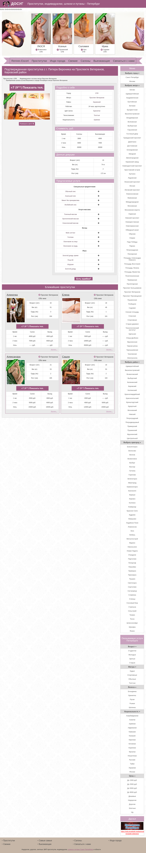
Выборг (132, 463)
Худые (132, 671)
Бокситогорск (132, 447)
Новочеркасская (132, 226)
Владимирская (132, 118)
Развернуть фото (27, 124)
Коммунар (132, 507)
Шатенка (132, 707)
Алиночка (12, 294)
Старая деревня (132, 324)
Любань (132, 535)
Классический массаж (70, 223)
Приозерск (132, 575)
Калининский (132, 382)
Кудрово (132, 515)
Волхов (132, 455)
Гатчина (132, 471)
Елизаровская (132, 150)
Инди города (57, 60)
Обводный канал (132, 230)
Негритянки (132, 756)
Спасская (132, 316)
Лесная (132, 186)
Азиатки (132, 720)
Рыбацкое (132, 304)
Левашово (132, 519)
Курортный (132, 406)
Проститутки (39, 60)
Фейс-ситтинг (70, 233)
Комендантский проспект (132, 166)
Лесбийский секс (70, 205)
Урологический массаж (70, 219)
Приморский (132, 426)
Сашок (66, 354)
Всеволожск (132, 459)
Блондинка (132, 691)
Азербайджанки (132, 716)
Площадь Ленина (132, 268)
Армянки (97, 120)
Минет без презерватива (70, 200)
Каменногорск (132, 487)
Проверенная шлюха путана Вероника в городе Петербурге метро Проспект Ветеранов (36, 80)
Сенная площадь (132, 312)
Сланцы (132, 599)
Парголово (132, 559)
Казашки (132, 736)
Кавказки (132, 732)
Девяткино (132, 142)
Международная (132, 202)
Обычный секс (70, 191)
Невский (132, 414)
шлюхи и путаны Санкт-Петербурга (80, 849)
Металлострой (132, 539)
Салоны (85, 60)
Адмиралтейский (132, 366)
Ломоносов (132, 527)
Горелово (132, 475)
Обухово (132, 234)
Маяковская (132, 198)
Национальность (132, 711)
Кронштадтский (132, 402)
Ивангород (132, 483)
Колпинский (132, 390)
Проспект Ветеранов (96, 98)
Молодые (132, 655)
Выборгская (132, 126)
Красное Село (132, 511)
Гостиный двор (132, 134)
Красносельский (132, 398)
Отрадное (132, 555)
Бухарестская (132, 110)
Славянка (132, 595)
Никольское (132, 547)
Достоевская (132, 146)
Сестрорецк (132, 591)
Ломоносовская (132, 194)
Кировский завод (132, 162)
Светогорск (132, 583)
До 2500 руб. (132, 784)
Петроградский (132, 418)
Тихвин (132, 615)
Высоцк (132, 467)
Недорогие (132, 800)
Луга (132, 531)
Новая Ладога (132, 551)
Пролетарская (132, 284)
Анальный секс (70, 196)
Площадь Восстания (132, 264)
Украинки (132, 768)
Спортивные (132, 675)
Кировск (132, 499)
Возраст (132, 646)
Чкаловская (132, 354)
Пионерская (132, 254)
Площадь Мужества (132, 272)
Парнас (132, 246)
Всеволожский (132, 374)
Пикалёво (132, 567)
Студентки (132, 651)
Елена (65, 294)
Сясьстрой (132, 611)
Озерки (132, 238)
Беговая (132, 106)
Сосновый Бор (132, 603)
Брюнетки (96, 111)
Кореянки (132, 748)
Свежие (73, 60)
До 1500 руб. (132, 780)
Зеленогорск (132, 479)
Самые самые (45, 840)
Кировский (97, 102)
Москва (132, 81)
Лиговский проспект (132, 190)
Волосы (132, 687)
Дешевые (132, 796)
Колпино (132, 503)
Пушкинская (132, 300)
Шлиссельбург (132, 623)
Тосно (132, 619)
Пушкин (132, 579)
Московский (132, 410)
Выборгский (132, 378)
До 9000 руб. (132, 792)
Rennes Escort (20, 60)
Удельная (132, 334)
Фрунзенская (132, 342)
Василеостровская (132, 114)
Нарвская (132, 214)
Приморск (132, 571)
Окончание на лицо (70, 242)
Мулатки (132, 752)
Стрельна (132, 607)
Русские (132, 760)
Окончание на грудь (70, 246)
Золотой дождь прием (70, 255)
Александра (14, 354)
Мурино (132, 543)
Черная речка (132, 346)
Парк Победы (132, 242)
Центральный (132, 438)
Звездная (132, 154)
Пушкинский (132, 430)
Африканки (132, 728)
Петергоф (132, 563)
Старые (132, 663)
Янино (132, 631)
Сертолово (132, 587)
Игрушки (70, 264)
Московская (132, 206)
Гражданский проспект (132, 138)
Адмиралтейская (132, 94)
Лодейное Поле (132, 523)
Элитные (132, 808)
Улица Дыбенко (132, 338)
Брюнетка (132, 695)
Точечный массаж (70, 214)
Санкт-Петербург (132, 77)
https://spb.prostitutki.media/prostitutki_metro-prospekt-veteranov (132, 833)
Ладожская (132, 178)
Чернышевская (132, 350)
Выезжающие (101, 60)
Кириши (132, 495)
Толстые (97, 115)
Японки (132, 772)
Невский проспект (132, 218)
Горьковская (132, 130)
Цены (132, 776)
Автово (132, 90)
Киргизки (132, 740)
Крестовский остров (132, 170)
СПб (96, 93)
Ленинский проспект (132, 182)
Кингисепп (132, 491)
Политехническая (132, 276)
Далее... (54, 347)
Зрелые (132, 659)
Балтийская (132, 102)
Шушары (132, 627)
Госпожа (70, 237)
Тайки (132, 764)
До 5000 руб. (132, 788)
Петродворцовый (132, 422)
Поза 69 (70, 260)
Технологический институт (132, 329)
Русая (132, 699)
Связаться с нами (124, 60)
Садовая (132, 308)
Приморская (132, 280)
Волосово (132, 451)
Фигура (132, 667)
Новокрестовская (132, 222)
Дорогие (132, 804)
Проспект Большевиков (132, 288)
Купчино (132, 174)
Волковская (132, 122)
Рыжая (132, 703)
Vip (132, 812)
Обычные (132, 679)
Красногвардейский (132, 394)
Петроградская (132, 250)
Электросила (132, 358)
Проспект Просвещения (132, 296)
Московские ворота (132, 210)
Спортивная (132, 320)
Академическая (132, 98)
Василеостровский (132, 370)
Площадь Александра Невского (132, 259)
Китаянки (132, 744)
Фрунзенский (132, 434)
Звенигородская (132, 158)
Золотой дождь (70, 269)
